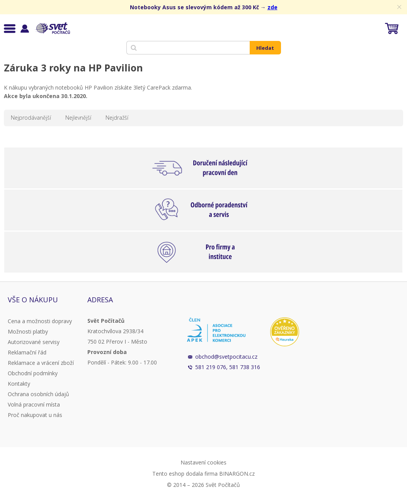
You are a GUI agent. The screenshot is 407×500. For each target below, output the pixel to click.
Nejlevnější (78, 117)
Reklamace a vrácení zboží (41, 362)
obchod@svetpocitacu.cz (226, 356)
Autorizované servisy (34, 342)
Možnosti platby (28, 331)
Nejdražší (117, 117)
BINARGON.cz (237, 473)
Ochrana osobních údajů (38, 394)
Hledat (265, 47)
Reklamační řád (27, 352)
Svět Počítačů (52, 28)
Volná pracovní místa (34, 404)
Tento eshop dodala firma (185, 473)
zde (272, 7)
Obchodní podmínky (33, 373)
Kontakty (19, 383)
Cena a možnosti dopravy (40, 321)
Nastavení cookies (203, 462)
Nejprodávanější (31, 117)
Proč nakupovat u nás (35, 415)
